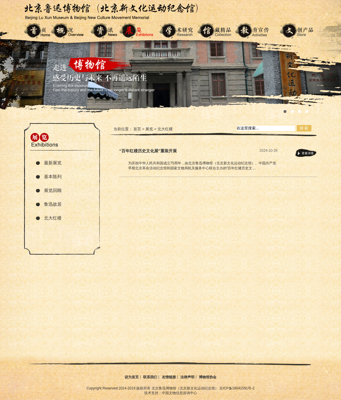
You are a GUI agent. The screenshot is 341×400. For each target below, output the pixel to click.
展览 (149, 129)
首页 (137, 129)
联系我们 (150, 377)
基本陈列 (53, 176)
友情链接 (169, 377)
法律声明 (187, 377)
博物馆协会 (207, 377)
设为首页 (132, 377)
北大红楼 (53, 217)
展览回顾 (53, 190)
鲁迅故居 (53, 204)
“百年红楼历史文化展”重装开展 (148, 150)
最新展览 (53, 162)
